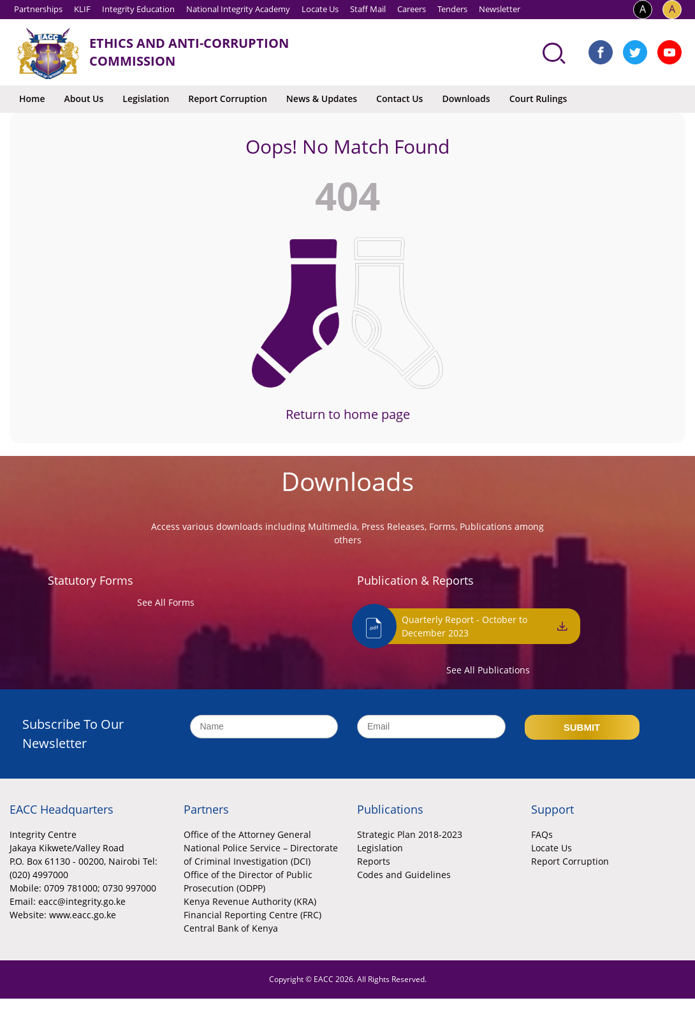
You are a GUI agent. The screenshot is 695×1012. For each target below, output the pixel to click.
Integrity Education (138, 9)
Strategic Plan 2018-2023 (409, 834)
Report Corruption (227, 98)
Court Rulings (538, 98)
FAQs (542, 834)
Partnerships (38, 9)
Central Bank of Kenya (231, 928)
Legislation (145, 98)
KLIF (82, 9)
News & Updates (321, 98)
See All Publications (488, 670)
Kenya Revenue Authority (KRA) (250, 901)
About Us (84, 98)
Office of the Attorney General (247, 834)
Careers (411, 9)
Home (32, 98)
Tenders (452, 9)
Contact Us (399, 98)
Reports (373, 861)
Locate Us (320, 9)
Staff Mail (368, 9)
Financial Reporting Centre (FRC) (252, 915)
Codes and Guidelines (404, 875)
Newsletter (499, 9)
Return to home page (348, 414)
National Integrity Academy (238, 9)
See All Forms (165, 602)
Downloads (466, 98)
